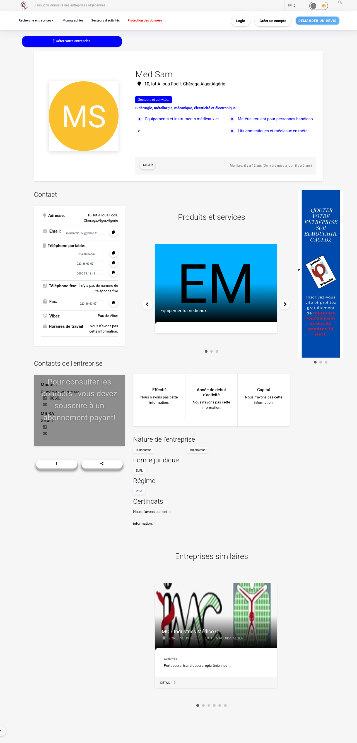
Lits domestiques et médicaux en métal (274, 142)
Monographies (75, 20)
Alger (148, 166)
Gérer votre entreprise (72, 41)
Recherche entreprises (36, 20)
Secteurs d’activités (110, 20)
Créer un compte (273, 20)
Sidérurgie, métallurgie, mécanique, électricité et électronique (185, 108)
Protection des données (150, 20)
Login (240, 20)
